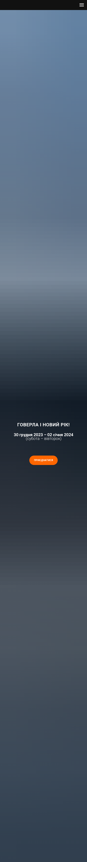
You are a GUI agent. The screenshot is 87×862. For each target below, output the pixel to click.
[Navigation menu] (81, 5)
